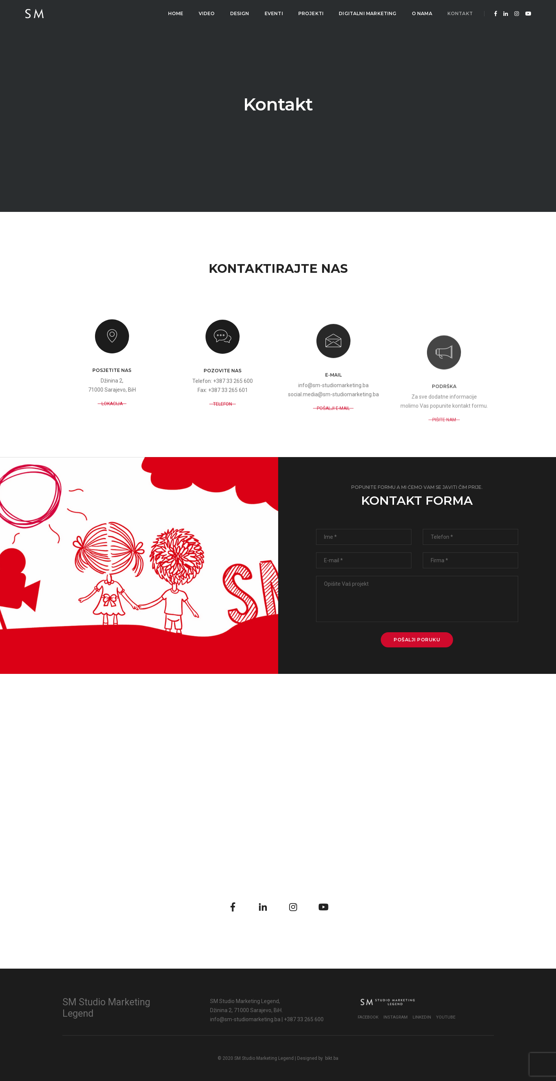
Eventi (274, 13)
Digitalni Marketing (367, 13)
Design (239, 13)
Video (207, 13)
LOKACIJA (112, 441)
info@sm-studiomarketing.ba (245, 1019)
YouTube (445, 1017)
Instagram (395, 1017)
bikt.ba (331, 1058)
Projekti (311, 13)
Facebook (368, 1017)
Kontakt (460, 13)
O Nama (422, 13)
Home (176, 13)
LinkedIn (422, 1017)
